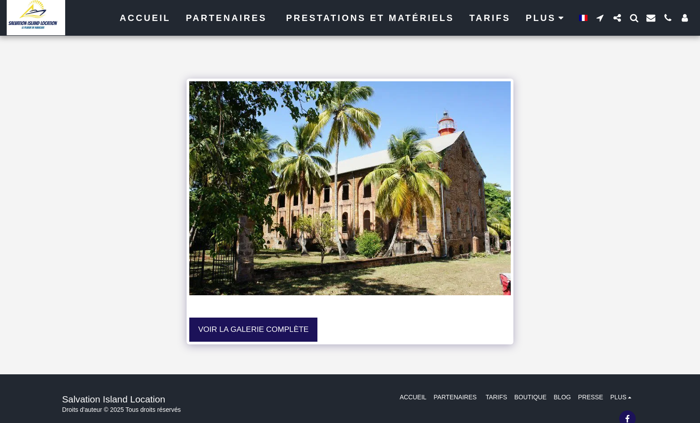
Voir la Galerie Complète (253, 329)
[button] (600, 17)
